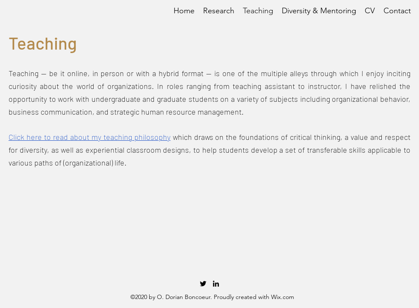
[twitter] (203, 283)
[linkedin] (216, 283)
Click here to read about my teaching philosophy (90, 137)
